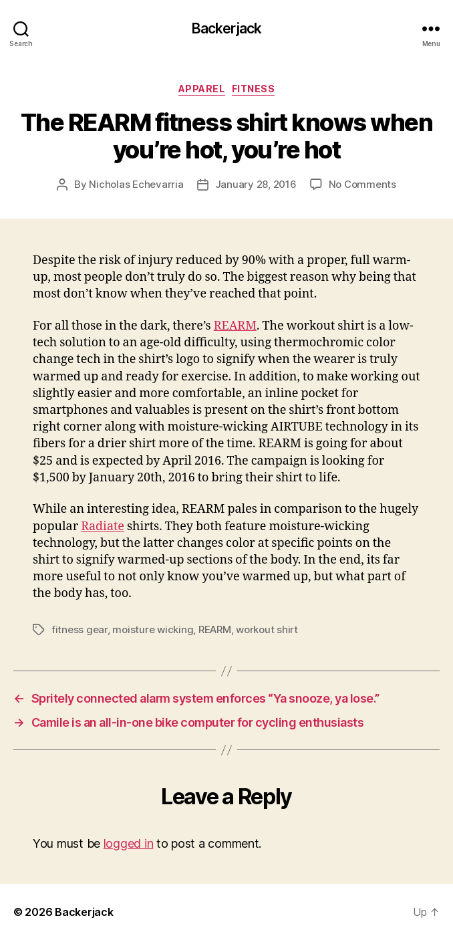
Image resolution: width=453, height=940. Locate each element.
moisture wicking (152, 629)
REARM (235, 326)
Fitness (253, 88)
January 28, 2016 (256, 184)
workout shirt (267, 629)
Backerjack (226, 28)
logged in (129, 843)
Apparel (201, 88)
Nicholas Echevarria (136, 184)
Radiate (102, 526)
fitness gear (79, 629)
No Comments (362, 184)
